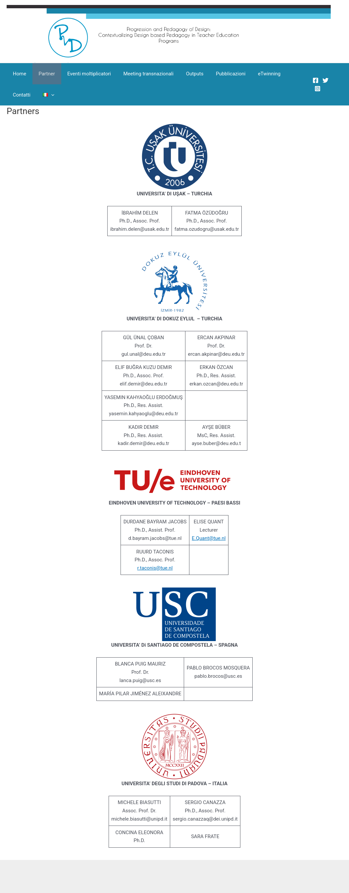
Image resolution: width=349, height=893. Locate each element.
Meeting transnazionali (140, 74)
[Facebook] (314, 80)
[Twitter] (324, 80)
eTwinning (253, 74)
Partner (43, 74)
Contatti (283, 74)
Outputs (183, 74)
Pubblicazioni (217, 74)
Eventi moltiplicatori (83, 74)
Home (18, 74)
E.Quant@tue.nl (209, 538)
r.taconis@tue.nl (155, 568)
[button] (20, 94)
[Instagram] (316, 89)
